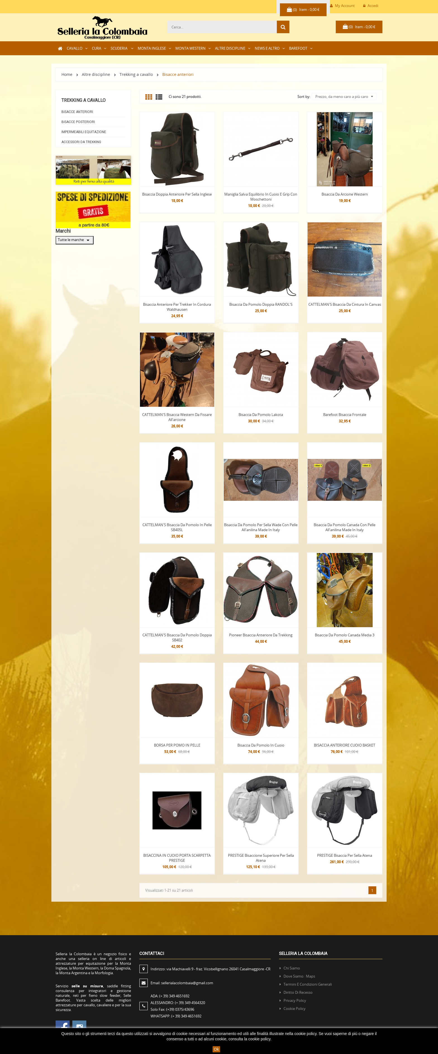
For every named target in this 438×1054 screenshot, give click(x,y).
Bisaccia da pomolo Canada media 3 (344, 634)
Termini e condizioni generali (308, 984)
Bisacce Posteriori (78, 122)
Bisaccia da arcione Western (345, 194)
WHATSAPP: (176, 1016)
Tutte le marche (74, 240)
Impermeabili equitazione (83, 132)
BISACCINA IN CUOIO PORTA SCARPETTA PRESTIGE (177, 858)
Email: (182, 982)
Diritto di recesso (298, 992)
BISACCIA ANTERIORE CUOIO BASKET (344, 745)
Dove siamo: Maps (300, 976)
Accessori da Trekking (81, 142)
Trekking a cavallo (83, 100)
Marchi (63, 231)
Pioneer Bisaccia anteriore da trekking (260, 634)
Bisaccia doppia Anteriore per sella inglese (177, 194)
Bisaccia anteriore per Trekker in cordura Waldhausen (177, 307)
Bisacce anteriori (77, 112)
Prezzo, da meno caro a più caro (344, 96)
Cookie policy (295, 1008)
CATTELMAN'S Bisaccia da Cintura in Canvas (344, 304)
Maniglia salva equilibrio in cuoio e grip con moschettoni (260, 197)
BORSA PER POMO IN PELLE (177, 745)
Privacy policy (295, 1000)
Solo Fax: (172, 1009)
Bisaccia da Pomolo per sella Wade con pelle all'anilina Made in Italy (260, 527)
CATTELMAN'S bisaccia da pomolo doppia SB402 (177, 637)
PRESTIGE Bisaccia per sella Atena (344, 855)
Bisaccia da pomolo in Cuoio (260, 745)
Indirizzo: (211, 968)
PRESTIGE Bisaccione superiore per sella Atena (261, 858)
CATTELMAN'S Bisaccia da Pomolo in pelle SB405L (177, 527)
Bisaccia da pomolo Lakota (261, 414)
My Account (342, 5)
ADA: (170, 995)
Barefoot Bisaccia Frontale (344, 414)
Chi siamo (292, 968)
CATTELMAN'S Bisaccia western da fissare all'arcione (177, 417)
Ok (216, 1049)
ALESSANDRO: (179, 1002)
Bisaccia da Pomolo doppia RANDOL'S (260, 304)
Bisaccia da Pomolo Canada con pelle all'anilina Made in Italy (344, 527)
